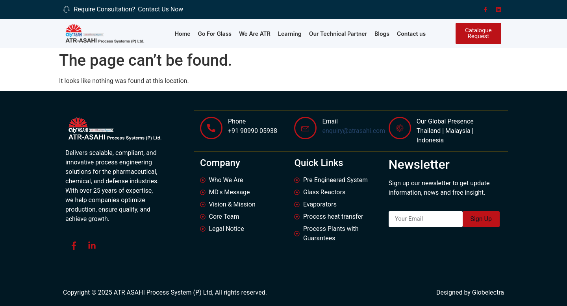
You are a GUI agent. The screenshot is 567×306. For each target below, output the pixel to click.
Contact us (411, 33)
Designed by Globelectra (470, 292)
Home (183, 33)
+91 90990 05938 (252, 130)
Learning (290, 33)
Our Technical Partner (338, 33)
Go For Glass (215, 33)
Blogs (381, 33)
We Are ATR (255, 33)
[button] (478, 33)
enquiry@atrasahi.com (353, 130)
